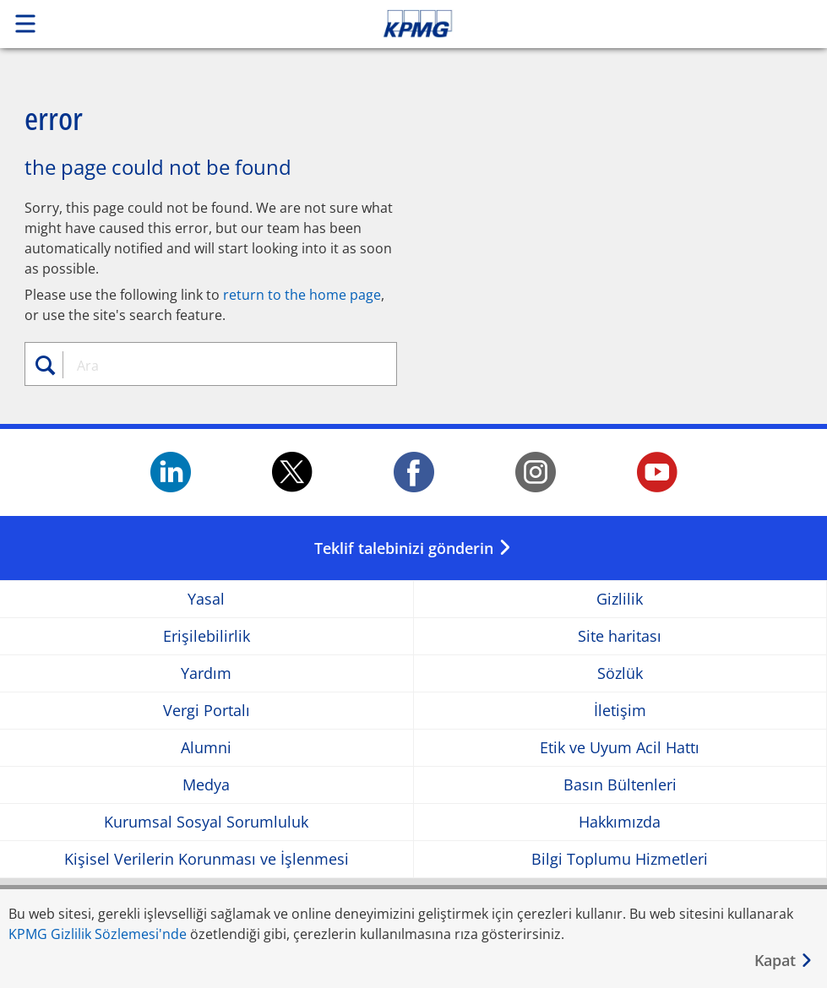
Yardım (206, 673)
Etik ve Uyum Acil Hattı (619, 747)
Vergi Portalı (206, 710)
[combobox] (221, 366)
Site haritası (619, 636)
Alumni (206, 747)
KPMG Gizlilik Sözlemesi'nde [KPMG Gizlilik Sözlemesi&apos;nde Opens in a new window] (97, 934)
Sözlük (620, 673)
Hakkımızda (620, 822)
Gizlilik (619, 599)
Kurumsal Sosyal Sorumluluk (206, 822)
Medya (206, 785)
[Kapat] (784, 960)
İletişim (620, 710)
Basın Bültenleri (620, 785)
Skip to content (580, 24)
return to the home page (302, 294)
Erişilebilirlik (206, 636)
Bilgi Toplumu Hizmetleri (619, 859)
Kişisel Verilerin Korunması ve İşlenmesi (206, 859)
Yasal (206, 599)
